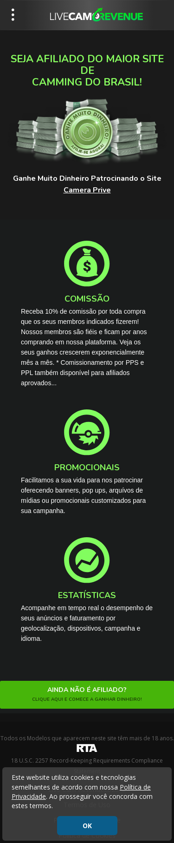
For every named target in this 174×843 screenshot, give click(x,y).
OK (87, 825)
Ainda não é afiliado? (87, 694)
